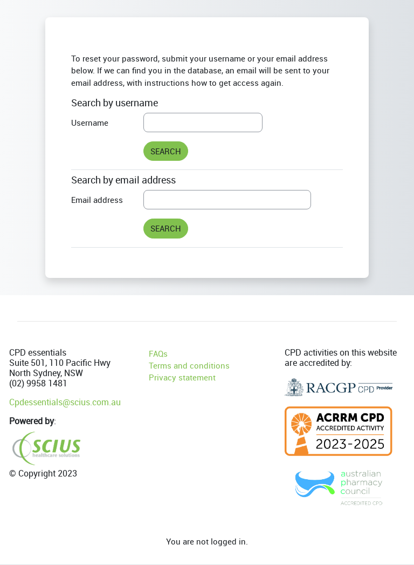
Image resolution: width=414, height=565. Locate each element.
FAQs (158, 353)
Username (89, 122)
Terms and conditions (189, 365)
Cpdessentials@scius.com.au (65, 402)
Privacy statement (182, 377)
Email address (97, 199)
